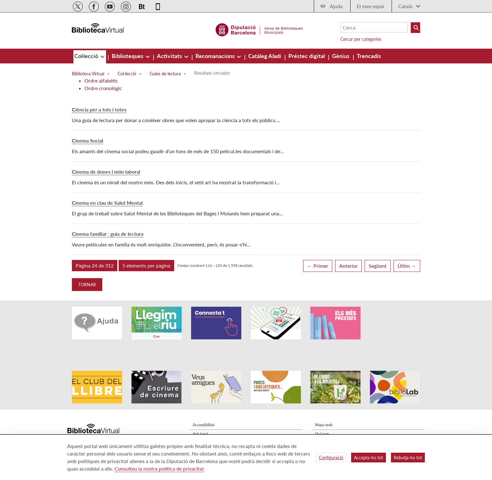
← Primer (317, 266)
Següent (378, 266)
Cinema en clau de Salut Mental (107, 203)
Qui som (322, 416)
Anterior (348, 266)
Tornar (87, 284)
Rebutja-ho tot (408, 457)
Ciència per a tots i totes (99, 109)
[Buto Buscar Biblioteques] (415, 27)
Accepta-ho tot (368, 457)
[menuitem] (86, 55)
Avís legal (200, 416)
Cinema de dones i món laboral (106, 172)
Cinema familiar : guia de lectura (107, 234)
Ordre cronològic (103, 88)
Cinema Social (87, 140)
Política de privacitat (210, 425)
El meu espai (370, 6)
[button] (94, 265)
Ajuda (336, 6)
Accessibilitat (203, 407)
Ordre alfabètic (101, 81)
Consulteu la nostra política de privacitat (159, 469)
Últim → (407, 266)
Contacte (322, 425)
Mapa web (324, 407)
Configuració (331, 457)
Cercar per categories (360, 39)
